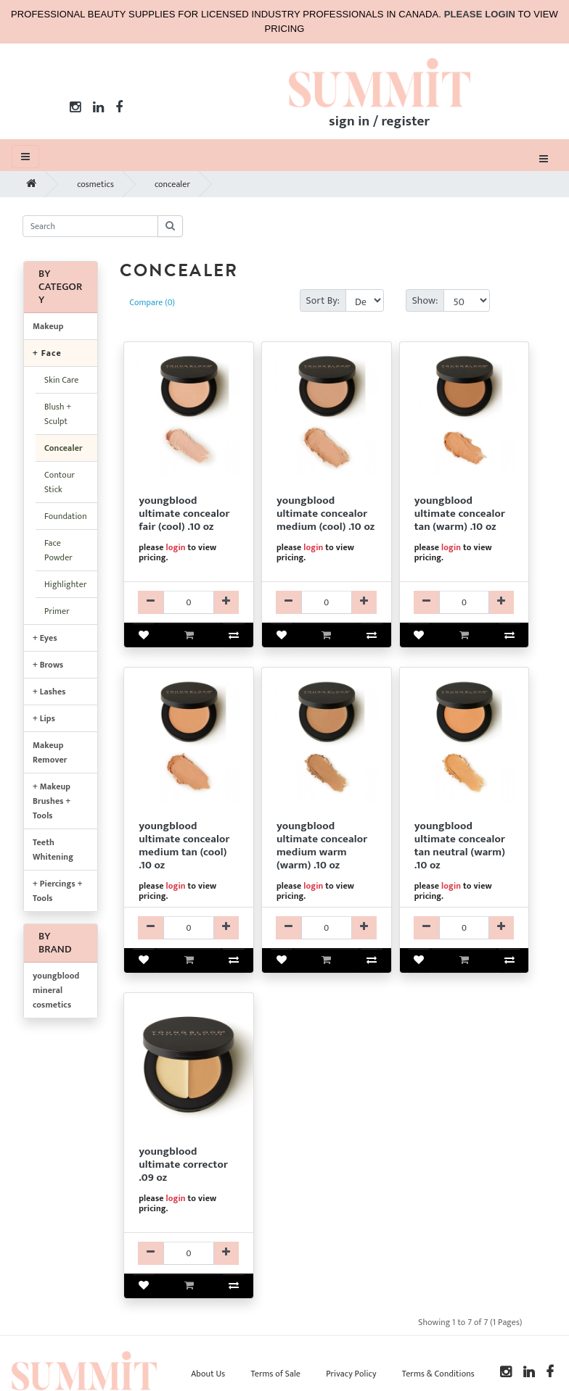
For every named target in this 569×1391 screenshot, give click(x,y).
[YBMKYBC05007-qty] (326, 927)
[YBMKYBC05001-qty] (188, 602)
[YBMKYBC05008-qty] (464, 927)
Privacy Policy (351, 1373)
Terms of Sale (275, 1373)
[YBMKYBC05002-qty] (326, 602)
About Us (208, 1373)
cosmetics (95, 184)
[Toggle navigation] (543, 158)
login (175, 547)
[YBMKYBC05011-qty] (188, 1253)
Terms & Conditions (438, 1373)
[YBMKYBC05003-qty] (464, 602)
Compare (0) (152, 302)
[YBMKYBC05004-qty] (188, 927)
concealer (172, 184)
